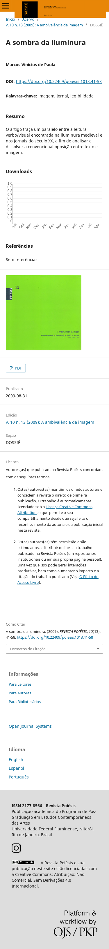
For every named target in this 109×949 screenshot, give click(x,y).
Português (19, 777)
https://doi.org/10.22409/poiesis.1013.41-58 (59, 81)
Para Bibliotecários (25, 701)
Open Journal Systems (30, 726)
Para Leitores (20, 684)
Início (10, 19)
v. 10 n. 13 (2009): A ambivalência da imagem (44, 25)
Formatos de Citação (28, 648)
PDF (18, 368)
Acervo (28, 19)
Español (16, 768)
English (16, 759)
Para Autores (20, 693)
